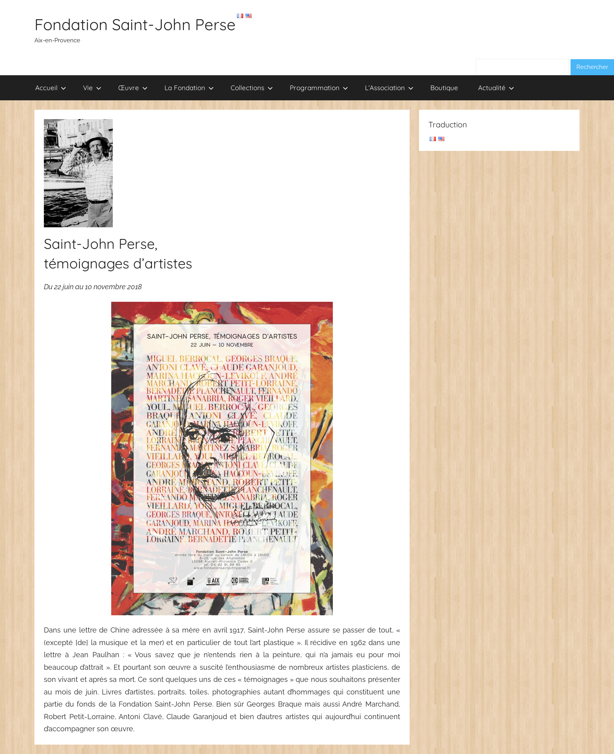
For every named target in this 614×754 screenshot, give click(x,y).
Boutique (444, 87)
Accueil (50, 87)
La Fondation (189, 87)
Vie (92, 87)
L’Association (389, 87)
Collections (252, 87)
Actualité (496, 87)
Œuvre (133, 87)
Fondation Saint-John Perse (135, 24)
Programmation (319, 87)
